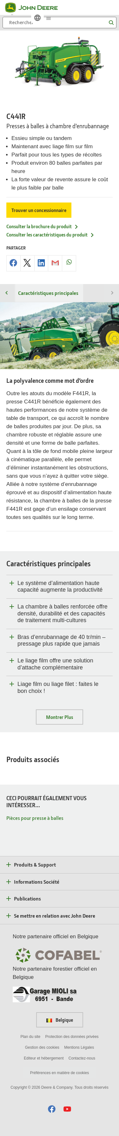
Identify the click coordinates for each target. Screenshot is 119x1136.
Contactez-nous (82, 1058)
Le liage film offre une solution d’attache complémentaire (55, 664)
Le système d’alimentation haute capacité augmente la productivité (59, 586)
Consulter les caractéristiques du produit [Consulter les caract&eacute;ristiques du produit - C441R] (50, 234)
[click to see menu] (48, 18)
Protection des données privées (71, 1036)
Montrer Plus (59, 717)
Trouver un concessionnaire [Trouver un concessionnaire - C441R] (38, 210)
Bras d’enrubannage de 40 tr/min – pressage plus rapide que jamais (61, 640)
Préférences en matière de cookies (59, 1073)
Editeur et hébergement (43, 1058)
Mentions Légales (79, 1047)
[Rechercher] (59, 22)
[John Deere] (35, 8)
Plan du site (30, 1036)
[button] (52, 1108)
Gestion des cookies (42, 1047)
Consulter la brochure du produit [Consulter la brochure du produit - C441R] (42, 226)
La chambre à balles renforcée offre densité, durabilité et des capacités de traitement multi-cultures (62, 613)
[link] (37, 18)
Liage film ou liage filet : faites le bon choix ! (57, 687)
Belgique (59, 1020)
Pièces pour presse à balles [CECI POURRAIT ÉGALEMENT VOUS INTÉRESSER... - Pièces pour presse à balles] (34, 817)
